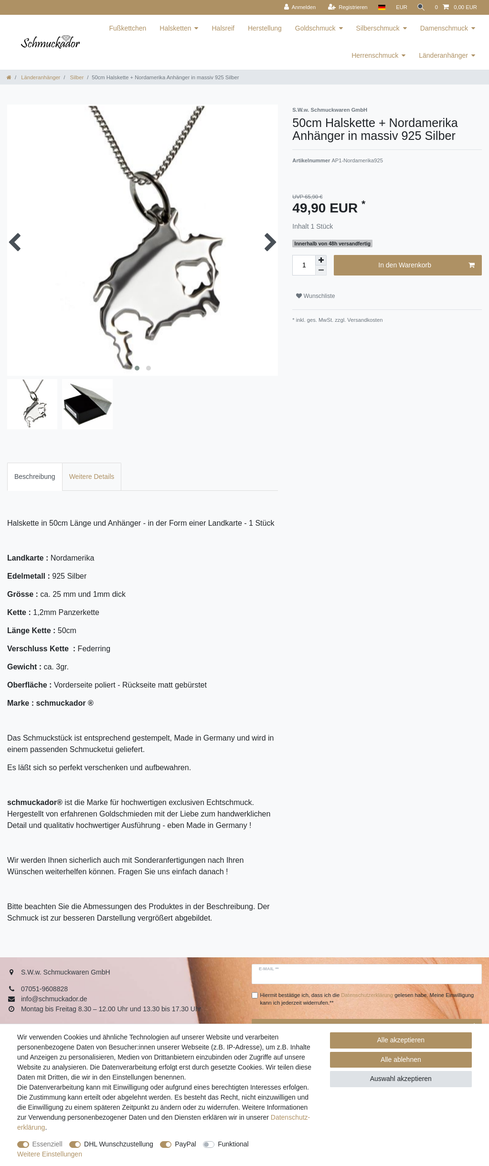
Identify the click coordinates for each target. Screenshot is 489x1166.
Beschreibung (34, 476)
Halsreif (223, 28)
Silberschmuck (378, 28)
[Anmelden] (297, 7)
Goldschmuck (315, 28)
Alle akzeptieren (401, 1040)
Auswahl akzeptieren (401, 1078)
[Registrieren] (345, 7)
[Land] (379, 7)
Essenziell (47, 1144)
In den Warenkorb (426, 265)
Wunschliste (315, 296)
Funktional (233, 1144)
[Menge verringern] (321, 270)
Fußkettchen (128, 28)
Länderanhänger (443, 55)
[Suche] (420, 7)
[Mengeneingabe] (303, 265)
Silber (76, 77)
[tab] (35, 477)
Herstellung (265, 28)
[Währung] (400, 7)
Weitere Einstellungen (49, 1154)
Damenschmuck (444, 28)
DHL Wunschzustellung (118, 1144)
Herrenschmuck (374, 55)
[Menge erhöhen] (321, 260)
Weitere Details (92, 476)
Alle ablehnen (401, 1059)
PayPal (185, 1144)
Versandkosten (364, 320)
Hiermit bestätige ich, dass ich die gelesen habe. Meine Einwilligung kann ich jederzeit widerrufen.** (367, 999)
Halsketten (175, 28)
